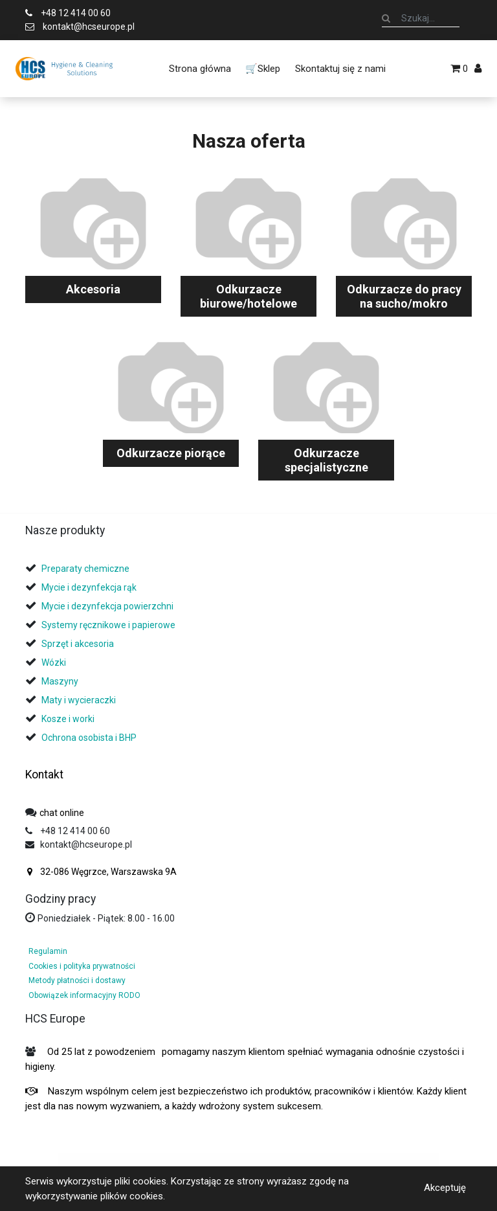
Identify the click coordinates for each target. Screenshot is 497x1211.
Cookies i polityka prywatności (81, 966)
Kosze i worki (67, 719)
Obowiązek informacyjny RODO (84, 995)
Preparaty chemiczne (86, 568)
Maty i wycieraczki (78, 700)
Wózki (53, 662)
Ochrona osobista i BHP (89, 737)
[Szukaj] (386, 18)
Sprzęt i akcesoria (77, 644)
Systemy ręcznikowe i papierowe (109, 625)
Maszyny (59, 681)
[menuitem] (200, 68)
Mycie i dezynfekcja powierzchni (107, 606)
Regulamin (47, 951)
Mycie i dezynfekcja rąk (89, 587)
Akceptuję (445, 1188)
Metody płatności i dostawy (77, 980)
